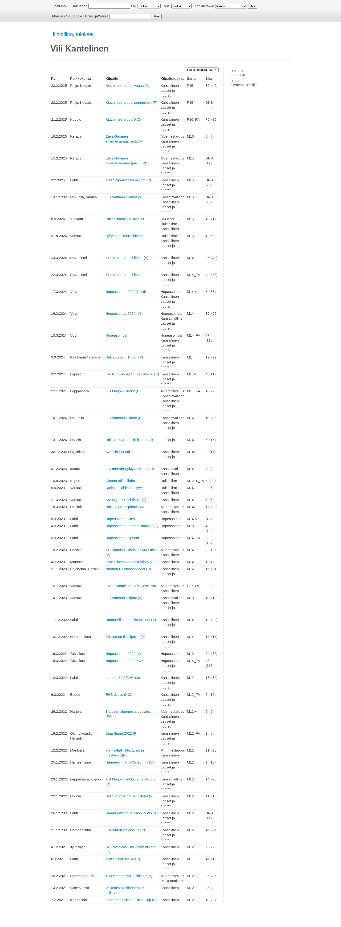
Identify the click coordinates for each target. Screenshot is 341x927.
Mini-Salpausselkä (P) (123, 859)
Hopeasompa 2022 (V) (123, 654)
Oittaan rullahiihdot (120, 481)
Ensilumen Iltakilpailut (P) (125, 637)
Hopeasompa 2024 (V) (123, 313)
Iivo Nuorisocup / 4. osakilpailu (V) (132, 374)
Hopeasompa (116, 335)
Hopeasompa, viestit (122, 519)
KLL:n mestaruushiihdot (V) (127, 258)
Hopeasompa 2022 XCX (125, 661)
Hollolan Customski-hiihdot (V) (129, 440)
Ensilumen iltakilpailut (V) (125, 830)
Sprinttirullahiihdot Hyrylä (125, 488)
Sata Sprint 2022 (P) (122, 733)
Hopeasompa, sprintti (122, 538)
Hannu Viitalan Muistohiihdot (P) (131, 813)
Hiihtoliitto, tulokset (71, 34)
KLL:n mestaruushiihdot (124, 275)
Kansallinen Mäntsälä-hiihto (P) (130, 562)
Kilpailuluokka (203, 6)
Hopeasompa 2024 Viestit (126, 292)
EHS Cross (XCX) (120, 694)
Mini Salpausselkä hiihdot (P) (128, 180)
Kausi (166, 6)
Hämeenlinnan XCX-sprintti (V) (130, 762)
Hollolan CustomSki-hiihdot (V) (130, 796)
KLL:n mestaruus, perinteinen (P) (131, 102)
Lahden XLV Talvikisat (123, 678)
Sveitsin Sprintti (118, 452)
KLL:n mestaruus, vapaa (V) (128, 86)
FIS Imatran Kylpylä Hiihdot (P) (130, 469)
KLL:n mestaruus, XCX (124, 119)
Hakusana (79, 6)
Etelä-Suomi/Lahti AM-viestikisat (131, 586)
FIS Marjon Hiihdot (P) (123, 391)
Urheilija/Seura (96, 16)
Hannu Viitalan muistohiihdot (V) (131, 620)
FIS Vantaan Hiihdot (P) (124, 418)
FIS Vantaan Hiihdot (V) (124, 197)
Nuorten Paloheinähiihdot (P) (128, 569)
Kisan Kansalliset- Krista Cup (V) (131, 900)
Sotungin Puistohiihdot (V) (126, 500)
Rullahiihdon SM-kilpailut (125, 219)
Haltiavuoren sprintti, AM (125, 507)
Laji (133, 6)
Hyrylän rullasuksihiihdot (125, 236)
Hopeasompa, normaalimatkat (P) (132, 526)
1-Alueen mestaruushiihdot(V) (129, 876)
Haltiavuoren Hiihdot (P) (124, 357)
